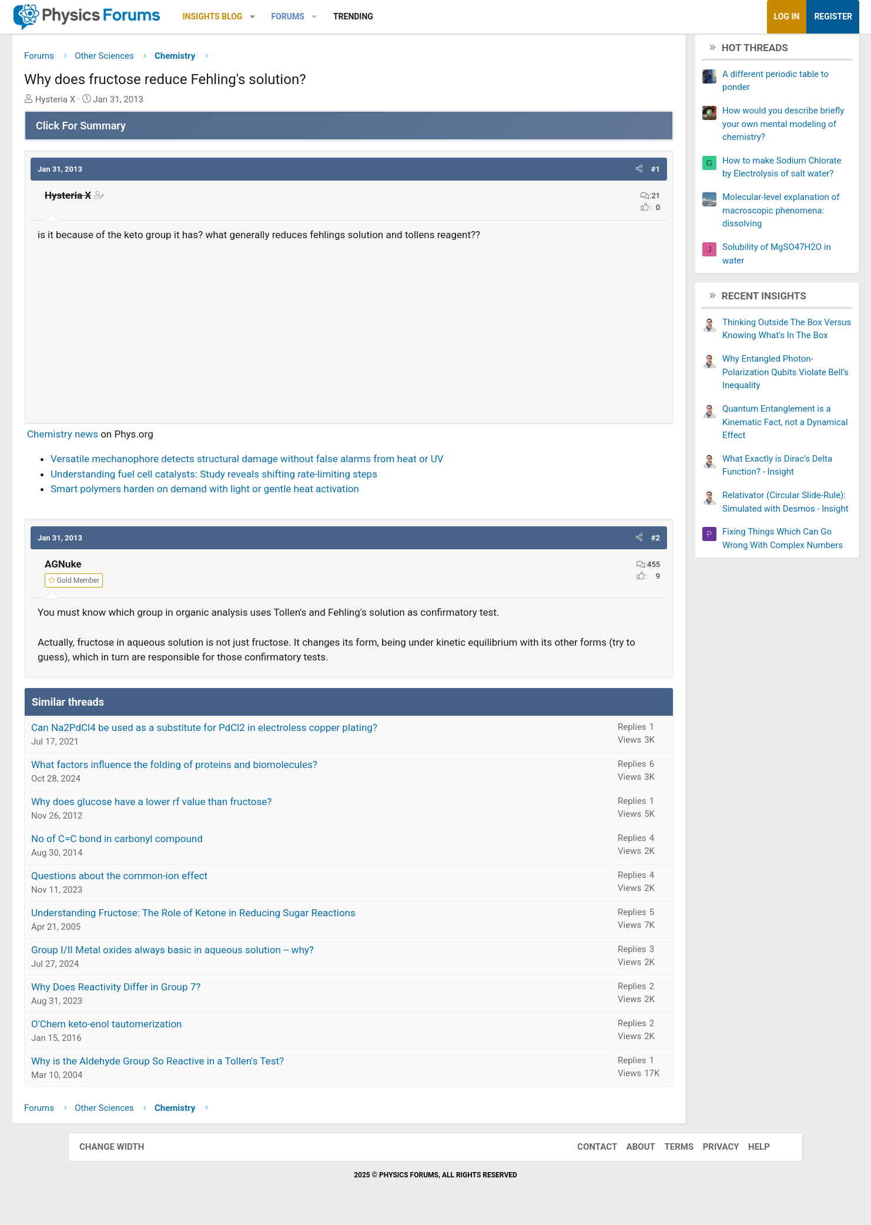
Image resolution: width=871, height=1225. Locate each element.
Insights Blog (281, 16)
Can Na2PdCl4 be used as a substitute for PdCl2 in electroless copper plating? (272, 731)
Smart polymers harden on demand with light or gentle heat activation (273, 493)
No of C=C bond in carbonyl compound (185, 843)
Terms (667, 1151)
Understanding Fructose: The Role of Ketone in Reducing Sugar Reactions (261, 917)
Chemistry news (130, 438)
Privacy (709, 1151)
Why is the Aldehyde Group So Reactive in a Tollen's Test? (225, 1065)
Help (747, 1151)
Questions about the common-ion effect (187, 880)
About (629, 1151)
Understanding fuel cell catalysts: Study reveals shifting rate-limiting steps (282, 478)
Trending (421, 16)
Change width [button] (123, 1151)
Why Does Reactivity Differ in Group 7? (184, 991)
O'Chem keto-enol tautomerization (174, 1028)
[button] (320, 17)
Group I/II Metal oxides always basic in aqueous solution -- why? (240, 954)
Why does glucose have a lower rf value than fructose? (219, 806)
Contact (585, 1151)
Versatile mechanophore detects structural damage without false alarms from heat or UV (315, 463)
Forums (355, 16)
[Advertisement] (349, 331)
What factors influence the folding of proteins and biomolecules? (242, 769)
